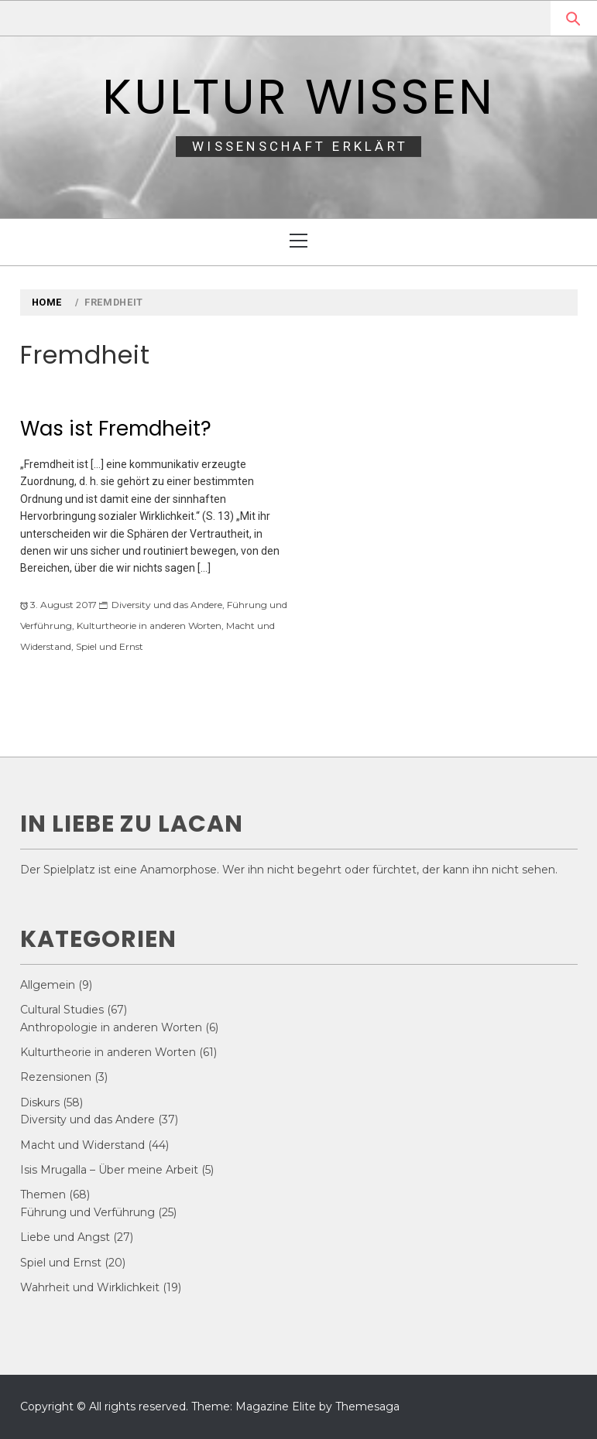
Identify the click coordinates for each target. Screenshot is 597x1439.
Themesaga (367, 1406)
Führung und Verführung (87, 1212)
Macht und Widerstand (82, 1145)
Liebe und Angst (65, 1237)
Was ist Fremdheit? (115, 429)
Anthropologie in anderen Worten (111, 1027)
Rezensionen (55, 1077)
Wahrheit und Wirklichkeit (90, 1287)
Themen (43, 1194)
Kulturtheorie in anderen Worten (149, 625)
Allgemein (47, 985)
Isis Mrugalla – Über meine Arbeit (109, 1170)
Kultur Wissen (299, 97)
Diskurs (40, 1102)
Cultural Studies (62, 1010)
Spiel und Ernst (109, 646)
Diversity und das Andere (167, 604)
